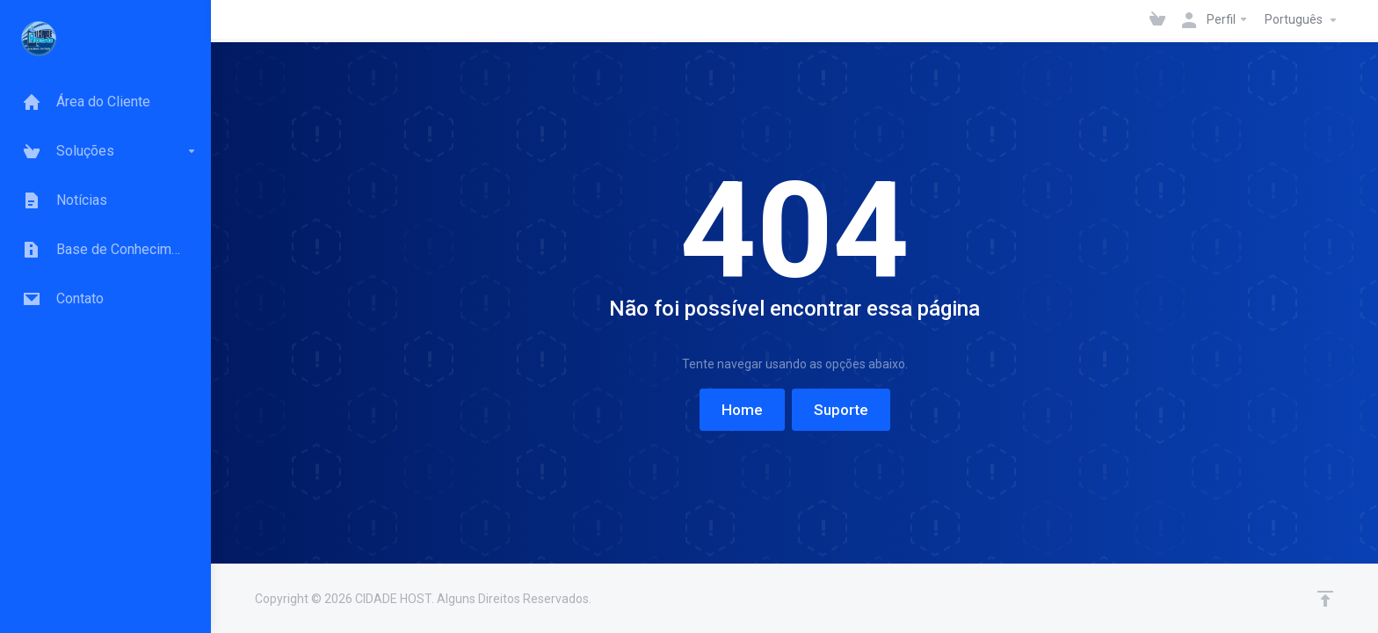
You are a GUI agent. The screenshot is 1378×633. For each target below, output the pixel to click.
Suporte (841, 409)
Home (742, 409)
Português (1303, 20)
